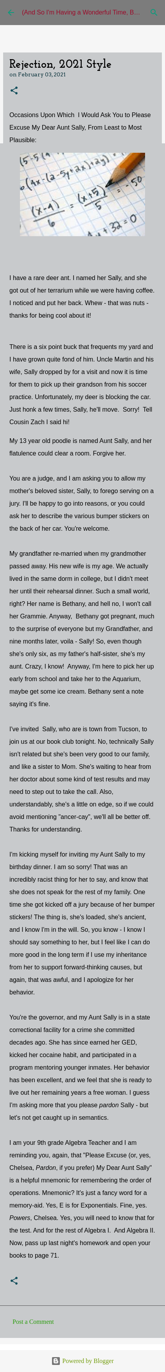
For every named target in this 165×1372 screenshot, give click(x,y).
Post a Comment (33, 1321)
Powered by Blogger (82, 1361)
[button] (14, 91)
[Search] (154, 12)
